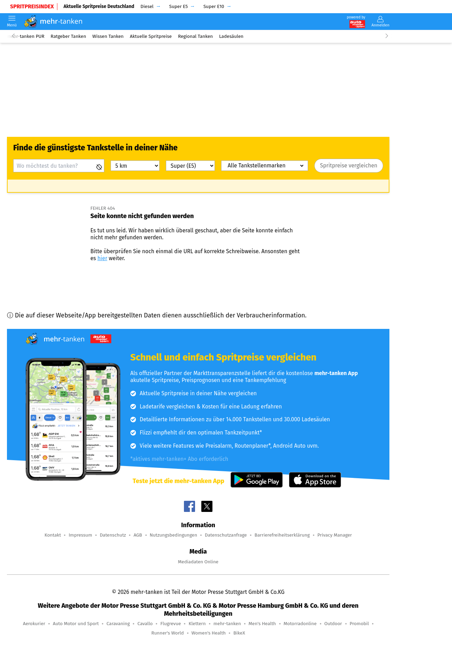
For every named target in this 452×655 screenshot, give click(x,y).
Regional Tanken (195, 36)
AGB (138, 535)
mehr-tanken (227, 624)
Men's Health (262, 624)
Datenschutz (113, 535)
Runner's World (167, 633)
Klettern (196, 624)
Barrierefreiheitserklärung (282, 535)
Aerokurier (34, 624)
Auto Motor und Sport (76, 624)
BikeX (239, 633)
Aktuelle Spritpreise (151, 36)
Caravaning (118, 624)
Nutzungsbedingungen (173, 535)
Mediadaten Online (198, 562)
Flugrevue (170, 624)
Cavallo (145, 624)
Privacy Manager (334, 535)
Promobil (359, 624)
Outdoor (333, 624)
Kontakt (53, 535)
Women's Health (209, 633)
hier (102, 258)
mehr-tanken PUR (26, 36)
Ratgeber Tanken (68, 36)
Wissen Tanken (108, 36)
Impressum (80, 535)
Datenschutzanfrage (226, 535)
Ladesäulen (231, 36)
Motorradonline (300, 624)
